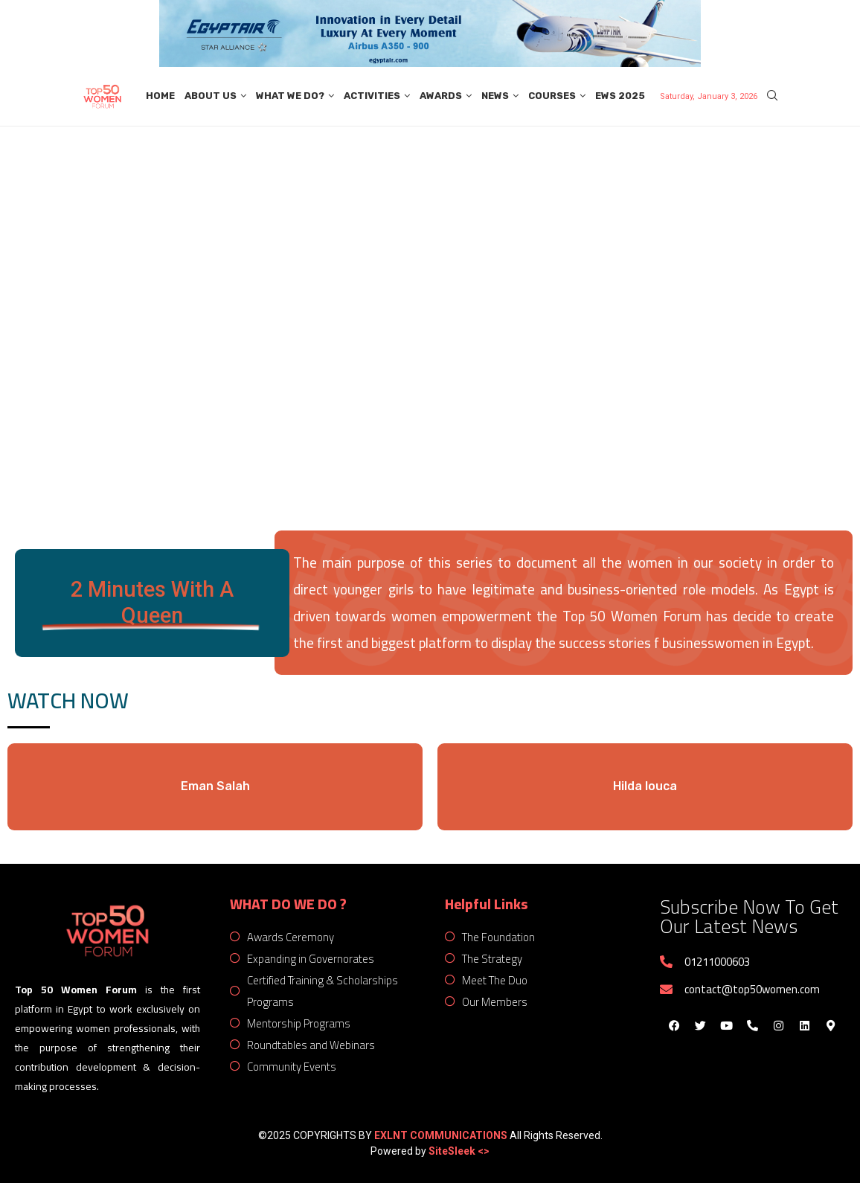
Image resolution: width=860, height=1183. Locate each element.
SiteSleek (453, 1151)
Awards (441, 95)
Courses (552, 95)
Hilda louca (645, 786)
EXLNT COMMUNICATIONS (440, 1135)
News (495, 95)
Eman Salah (215, 786)
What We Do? (290, 95)
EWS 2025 (620, 95)
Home (160, 95)
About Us (210, 95)
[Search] (772, 96)
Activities (372, 95)
